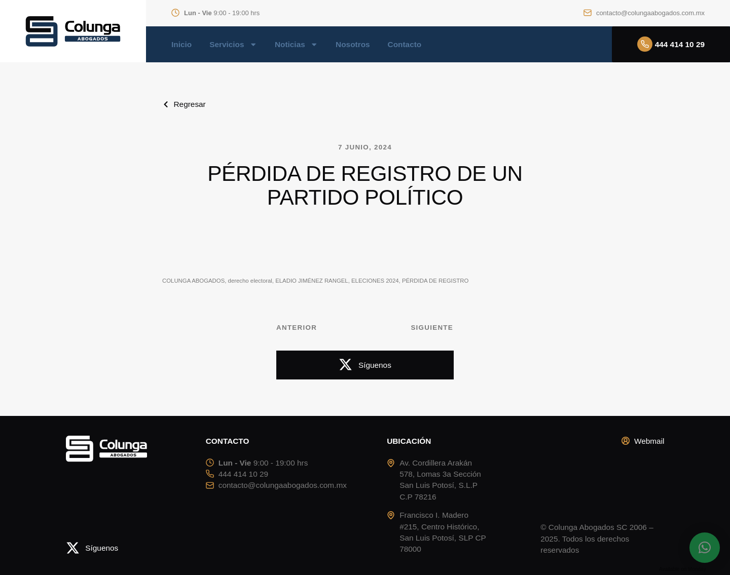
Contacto (405, 45)
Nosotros (353, 45)
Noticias (296, 45)
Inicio (181, 45)
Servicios (233, 45)
